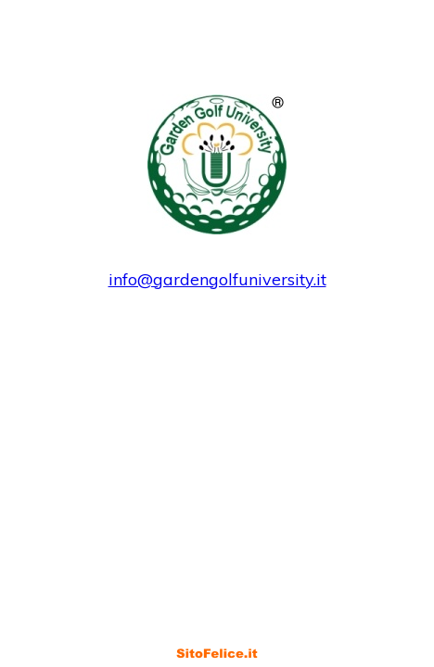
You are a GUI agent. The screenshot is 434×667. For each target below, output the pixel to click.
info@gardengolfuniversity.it (217, 279)
